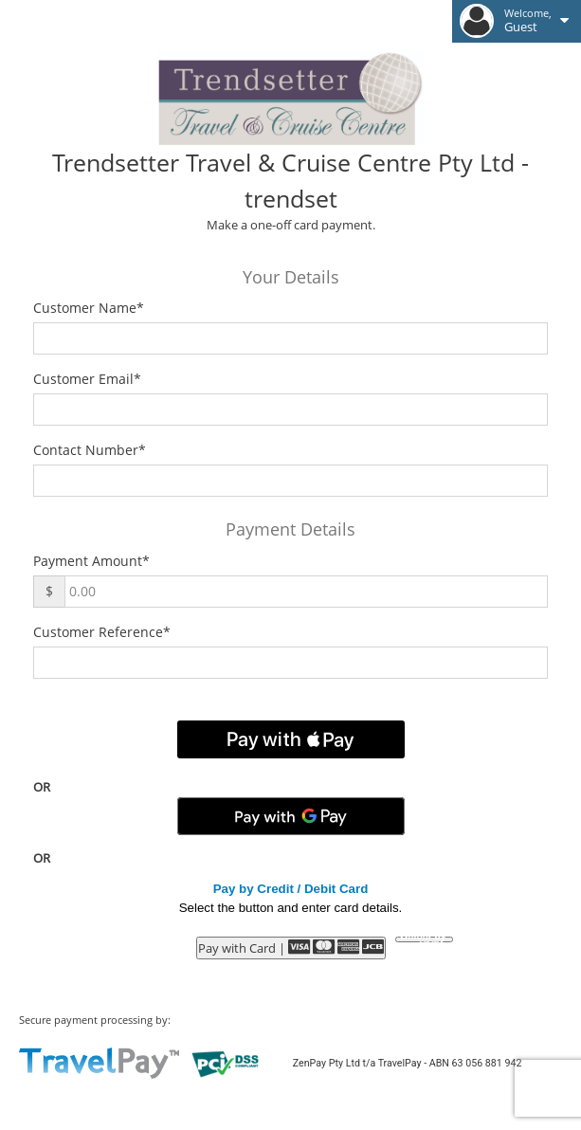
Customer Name (88, 308)
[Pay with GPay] (291, 816)
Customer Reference (102, 632)
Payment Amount (91, 561)
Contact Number (89, 450)
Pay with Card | (291, 948)
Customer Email (87, 379)
